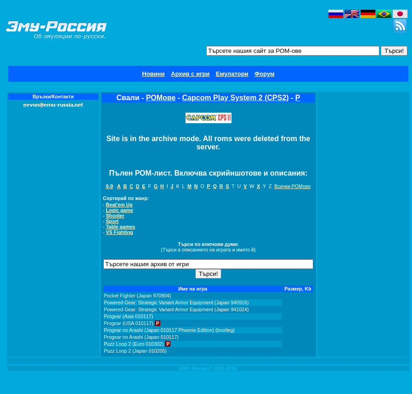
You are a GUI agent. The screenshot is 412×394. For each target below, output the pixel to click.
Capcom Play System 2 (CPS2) (235, 98)
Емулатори (232, 73)
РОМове (161, 98)
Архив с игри (190, 73)
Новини (153, 73)
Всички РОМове (292, 186)
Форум (264, 73)
